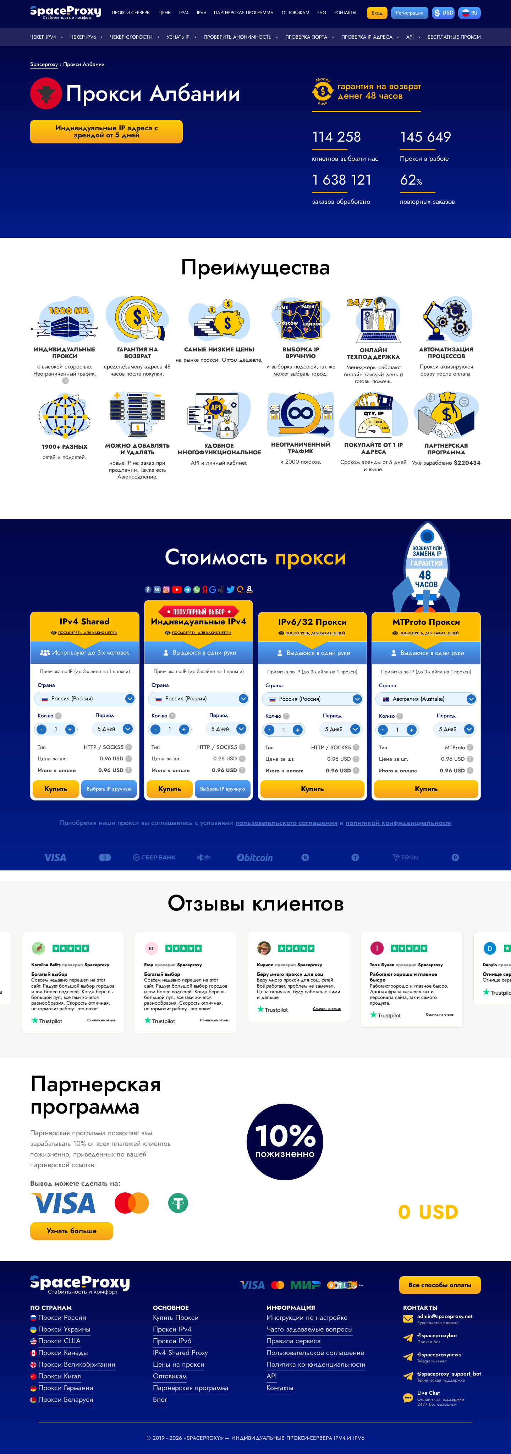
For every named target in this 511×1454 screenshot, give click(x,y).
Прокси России (62, 1317)
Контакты (345, 12)
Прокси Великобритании (76, 1364)
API (409, 36)
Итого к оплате (171, 770)
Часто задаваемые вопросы (310, 1329)
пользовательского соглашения (286, 822)
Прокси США (59, 1341)
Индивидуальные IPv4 (199, 621)
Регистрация (409, 12)
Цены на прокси (178, 1364)
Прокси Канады (63, 1353)
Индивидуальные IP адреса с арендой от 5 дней (106, 131)
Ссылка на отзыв (91, 1020)
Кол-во (164, 715)
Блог (160, 1399)
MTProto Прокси (426, 622)
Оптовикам (295, 12)
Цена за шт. (166, 759)
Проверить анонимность (237, 36)
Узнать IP (178, 36)
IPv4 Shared (85, 621)
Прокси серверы (131, 12)
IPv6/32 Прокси (312, 622)
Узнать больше (72, 1231)
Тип (156, 747)
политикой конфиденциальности (399, 822)
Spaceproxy (44, 64)
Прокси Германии (65, 1388)
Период (218, 715)
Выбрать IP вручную (222, 788)
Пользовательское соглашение (315, 1353)
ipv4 (184, 12)
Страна (160, 685)
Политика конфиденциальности (316, 1364)
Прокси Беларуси (65, 1399)
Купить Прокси (176, 1317)
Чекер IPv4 (43, 36)
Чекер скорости (131, 36)
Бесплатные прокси (454, 36)
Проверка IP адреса (366, 36)
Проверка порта (306, 36)
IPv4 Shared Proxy (180, 1353)
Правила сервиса (294, 1341)
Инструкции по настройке (307, 1317)
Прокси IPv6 (172, 1341)
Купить (169, 789)
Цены (165, 12)
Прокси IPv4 (172, 1329)
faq (321, 12)
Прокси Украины (64, 1329)
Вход (377, 12)
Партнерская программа (244, 12)
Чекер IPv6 (83, 36)
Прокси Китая (59, 1376)
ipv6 (201, 12)
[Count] (169, 729)
